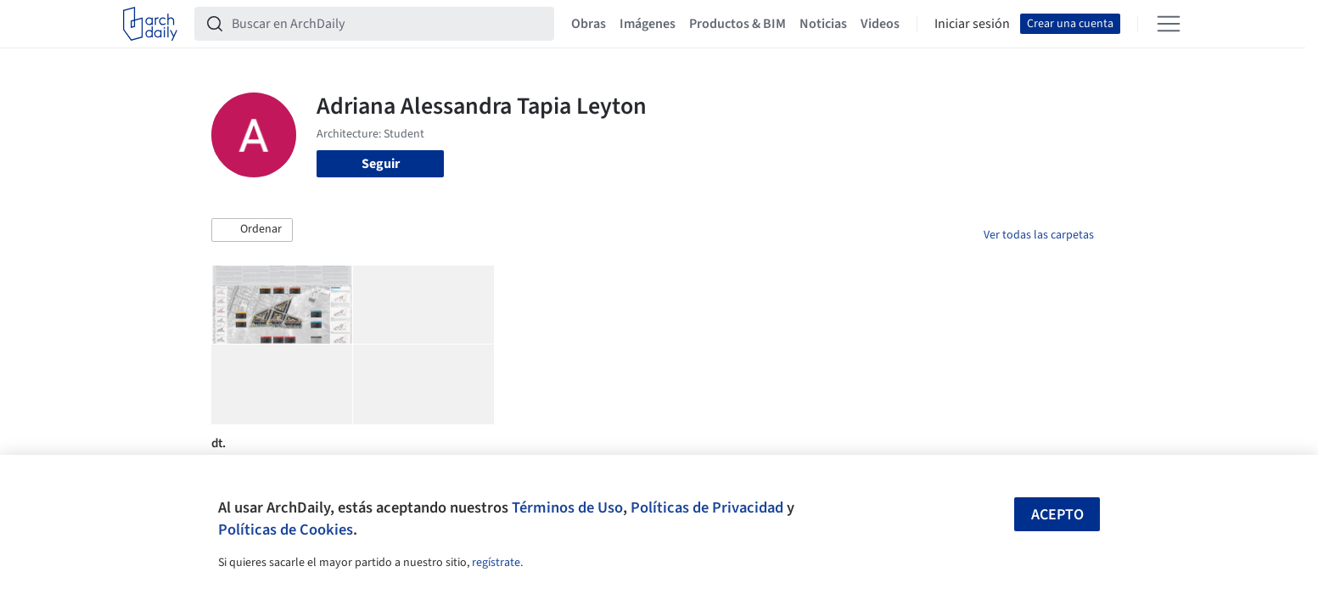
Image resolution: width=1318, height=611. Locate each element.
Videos (880, 23)
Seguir (381, 163)
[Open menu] (1168, 23)
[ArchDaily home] (150, 24)
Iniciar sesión (972, 23)
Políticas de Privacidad (707, 507)
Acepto (1057, 514)
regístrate (496, 562)
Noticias (823, 23)
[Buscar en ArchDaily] (388, 24)
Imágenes (648, 23)
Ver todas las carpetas (1039, 235)
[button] (252, 230)
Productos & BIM (737, 23)
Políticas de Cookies (285, 530)
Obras (588, 23)
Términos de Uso (567, 507)
